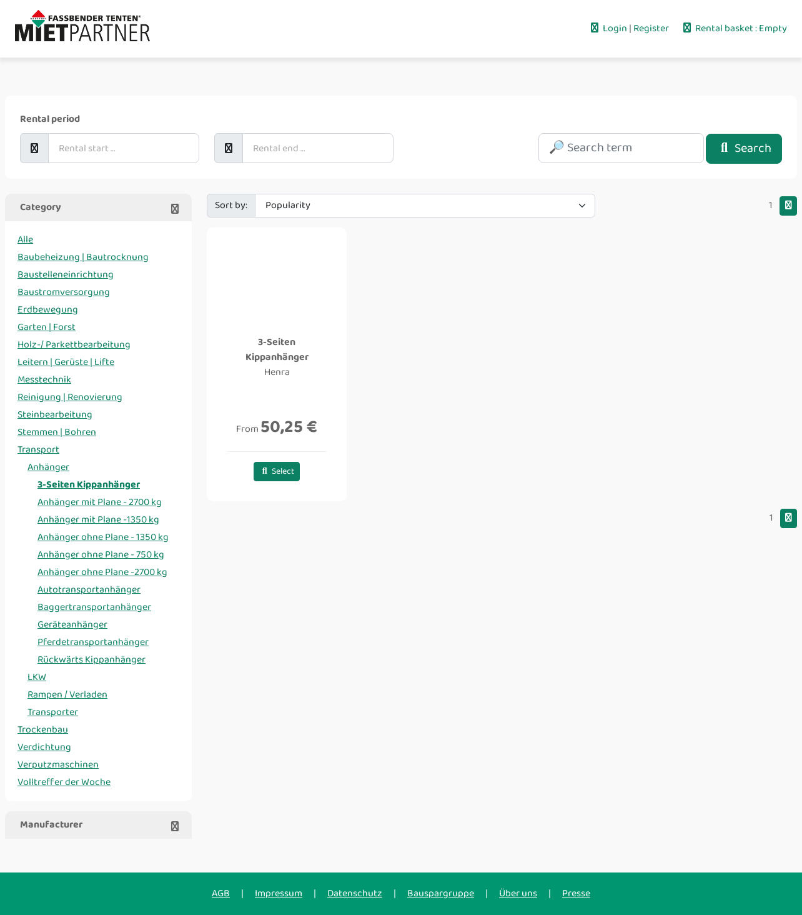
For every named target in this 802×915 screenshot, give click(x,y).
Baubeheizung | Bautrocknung (83, 257)
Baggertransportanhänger (94, 607)
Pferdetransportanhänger (93, 642)
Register (652, 28)
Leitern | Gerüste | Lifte (65, 362)
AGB (221, 893)
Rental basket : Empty (734, 28)
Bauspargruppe (440, 893)
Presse (576, 893)
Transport (38, 450)
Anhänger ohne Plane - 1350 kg (103, 537)
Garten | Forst (46, 327)
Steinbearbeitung (54, 415)
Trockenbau (42, 730)
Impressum (278, 893)
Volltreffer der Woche (64, 782)
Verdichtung (44, 747)
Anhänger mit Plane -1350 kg (98, 520)
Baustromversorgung (63, 292)
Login (608, 28)
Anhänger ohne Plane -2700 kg (102, 572)
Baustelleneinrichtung (65, 275)
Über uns (518, 893)
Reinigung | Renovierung (69, 397)
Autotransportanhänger (89, 590)
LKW (36, 677)
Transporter (52, 712)
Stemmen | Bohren (56, 432)
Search (743, 148)
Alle (25, 240)
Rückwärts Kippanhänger (91, 660)
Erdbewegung (47, 310)
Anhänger (48, 467)
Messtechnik (44, 380)
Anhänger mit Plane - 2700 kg (99, 502)
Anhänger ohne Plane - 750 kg (100, 555)
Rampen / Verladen (67, 695)
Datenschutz (354, 893)
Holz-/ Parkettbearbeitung (74, 345)
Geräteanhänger (72, 625)
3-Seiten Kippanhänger (88, 485)
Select (277, 471)
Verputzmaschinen (58, 765)
